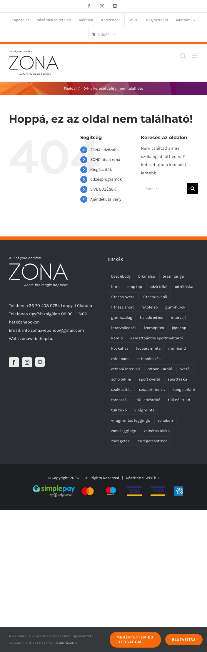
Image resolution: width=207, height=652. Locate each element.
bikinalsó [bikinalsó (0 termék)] (146, 276)
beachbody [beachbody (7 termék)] (121, 276)
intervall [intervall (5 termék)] (178, 317)
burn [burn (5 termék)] (115, 286)
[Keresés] (192, 188)
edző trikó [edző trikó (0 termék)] (158, 286)
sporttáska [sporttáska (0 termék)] (177, 379)
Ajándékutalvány (105, 199)
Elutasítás (184, 639)
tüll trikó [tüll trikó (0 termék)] (119, 410)
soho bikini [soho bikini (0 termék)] (121, 379)
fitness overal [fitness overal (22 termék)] (123, 297)
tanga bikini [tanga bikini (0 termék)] (184, 389)
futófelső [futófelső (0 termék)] (149, 307)
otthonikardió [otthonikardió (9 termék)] (160, 369)
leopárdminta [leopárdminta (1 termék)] (148, 348)
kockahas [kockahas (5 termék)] (119, 348)
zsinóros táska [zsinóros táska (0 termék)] (157, 430)
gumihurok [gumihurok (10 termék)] (175, 307)
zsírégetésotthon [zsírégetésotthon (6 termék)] (152, 441)
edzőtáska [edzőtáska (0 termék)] (184, 286)
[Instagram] (27, 362)
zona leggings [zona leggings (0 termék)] (123, 430)
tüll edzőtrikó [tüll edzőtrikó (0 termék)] (148, 400)
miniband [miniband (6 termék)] (177, 348)
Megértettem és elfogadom (134, 639)
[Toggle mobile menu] (195, 56)
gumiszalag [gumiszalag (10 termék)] (121, 317)
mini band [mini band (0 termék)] (120, 358)
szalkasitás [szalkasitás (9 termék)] (121, 389)
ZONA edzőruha (104, 149)
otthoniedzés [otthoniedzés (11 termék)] (149, 358)
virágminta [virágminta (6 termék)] (144, 410)
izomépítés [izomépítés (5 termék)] (154, 328)
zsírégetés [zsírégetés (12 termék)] (120, 441)
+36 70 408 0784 (43, 305)
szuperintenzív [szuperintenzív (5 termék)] (152, 389)
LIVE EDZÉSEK (103, 189)
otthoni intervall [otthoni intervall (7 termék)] (125, 369)
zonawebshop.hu (37, 338)
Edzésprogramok (106, 179)
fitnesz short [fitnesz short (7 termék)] (122, 307)
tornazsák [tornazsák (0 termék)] (120, 400)
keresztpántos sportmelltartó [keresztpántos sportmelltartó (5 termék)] (156, 338)
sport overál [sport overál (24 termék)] (149, 379)
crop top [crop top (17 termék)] (134, 286)
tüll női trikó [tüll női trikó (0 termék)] (179, 400)
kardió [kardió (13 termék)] (117, 338)
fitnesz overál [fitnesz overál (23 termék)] (155, 297)
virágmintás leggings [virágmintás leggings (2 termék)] (130, 420)
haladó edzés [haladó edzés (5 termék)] (151, 317)
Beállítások (65, 643)
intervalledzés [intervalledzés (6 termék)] (123, 328)
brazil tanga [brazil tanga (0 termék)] (173, 276)
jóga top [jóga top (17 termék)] (179, 328)
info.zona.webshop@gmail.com (53, 330)
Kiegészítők (101, 169)
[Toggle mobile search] (183, 56)
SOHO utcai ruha (105, 159)
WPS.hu (152, 478)
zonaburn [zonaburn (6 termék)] (166, 420)
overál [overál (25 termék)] (185, 369)
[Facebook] (14, 362)
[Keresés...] (164, 188)
